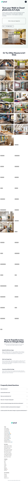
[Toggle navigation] (26, 2)
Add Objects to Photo (7, 448)
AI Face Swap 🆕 (6, 439)
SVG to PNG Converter (7, 438)
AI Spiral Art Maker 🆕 (7, 434)
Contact (5, 465)
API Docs (5, 470)
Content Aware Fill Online (8, 454)
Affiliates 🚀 (6, 469)
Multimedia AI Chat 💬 (7, 440)
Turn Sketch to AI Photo (7, 455)
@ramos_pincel (18, 480)
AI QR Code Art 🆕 (7, 432)
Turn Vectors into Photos (8, 453)
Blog (4, 461)
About (5, 466)
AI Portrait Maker (6, 429)
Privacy (5, 464)
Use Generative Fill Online (8, 450)
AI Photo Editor (6, 428)
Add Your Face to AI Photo (8, 449)
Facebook (5, 476)
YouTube (5, 475)
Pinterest (5, 474)
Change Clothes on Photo (8, 445)
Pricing (5, 460)
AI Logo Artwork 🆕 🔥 (7, 433)
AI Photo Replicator (7, 435)
